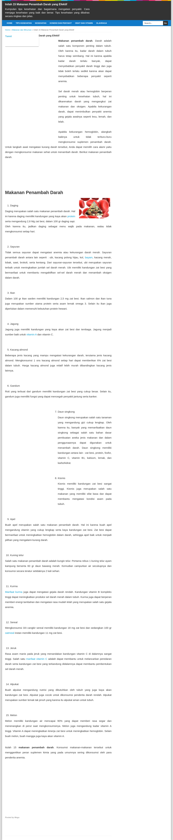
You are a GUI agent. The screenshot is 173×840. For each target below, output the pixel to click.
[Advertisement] (30, 88)
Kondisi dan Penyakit (61, 23)
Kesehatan (40, 23)
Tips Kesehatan (24, 23)
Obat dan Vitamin (84, 23)
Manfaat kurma (13, 591)
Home (9, 23)
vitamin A (32, 334)
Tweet (8, 36)
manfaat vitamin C (36, 658)
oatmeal (9, 632)
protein (71, 216)
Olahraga (101, 23)
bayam (89, 257)
